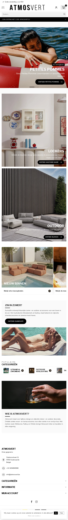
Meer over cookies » (34, 516)
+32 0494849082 (12, 468)
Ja (56, 513)
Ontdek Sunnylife (15, 321)
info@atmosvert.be (13, 474)
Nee (61, 513)
